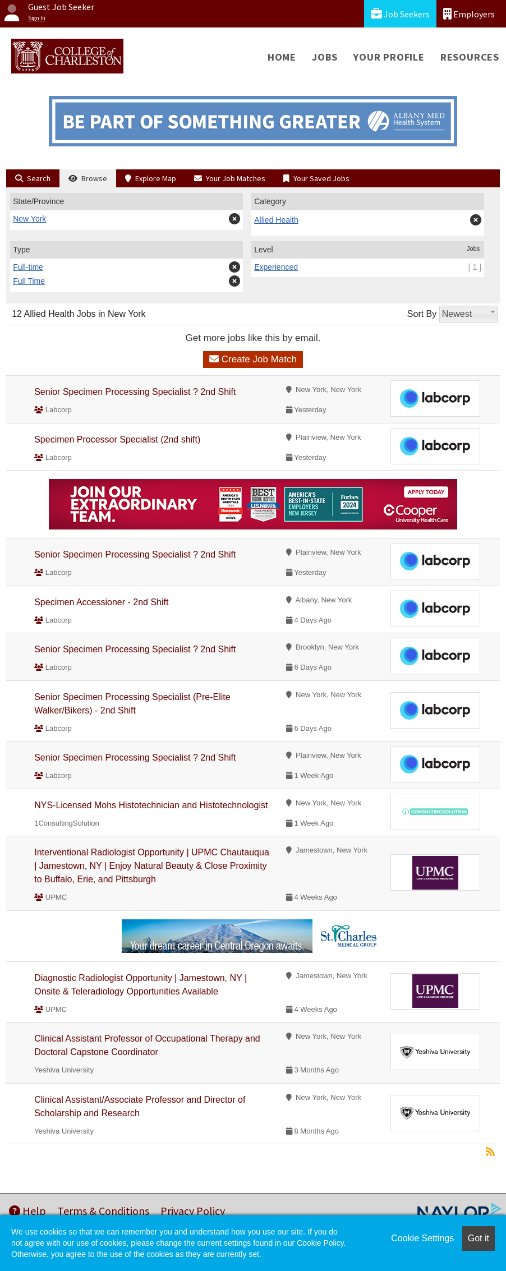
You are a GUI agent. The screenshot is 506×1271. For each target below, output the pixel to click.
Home (282, 56)
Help (27, 1211)
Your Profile (389, 56)
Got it (478, 1238)
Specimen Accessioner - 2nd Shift (101, 602)
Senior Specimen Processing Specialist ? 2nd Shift (135, 392)
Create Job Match (253, 359)
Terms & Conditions (103, 1211)
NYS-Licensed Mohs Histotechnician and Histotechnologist (151, 805)
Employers (469, 14)
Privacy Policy (192, 1211)
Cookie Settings (422, 1238)
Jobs (325, 56)
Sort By (421, 314)
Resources (469, 56)
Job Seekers (400, 14)
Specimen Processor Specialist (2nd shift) (117, 439)
